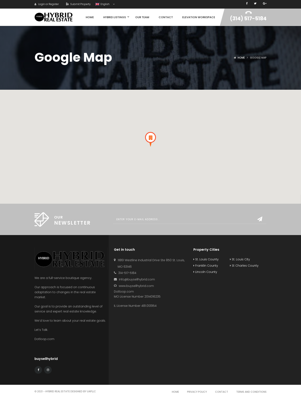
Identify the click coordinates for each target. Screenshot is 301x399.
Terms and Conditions (251, 392)
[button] (150, 139)
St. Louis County (206, 259)
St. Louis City (240, 259)
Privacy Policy (197, 392)
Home (241, 57)
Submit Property (78, 4)
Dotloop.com (44, 339)
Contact (221, 392)
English (103, 4)
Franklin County (205, 265)
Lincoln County (205, 272)
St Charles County (244, 265)
